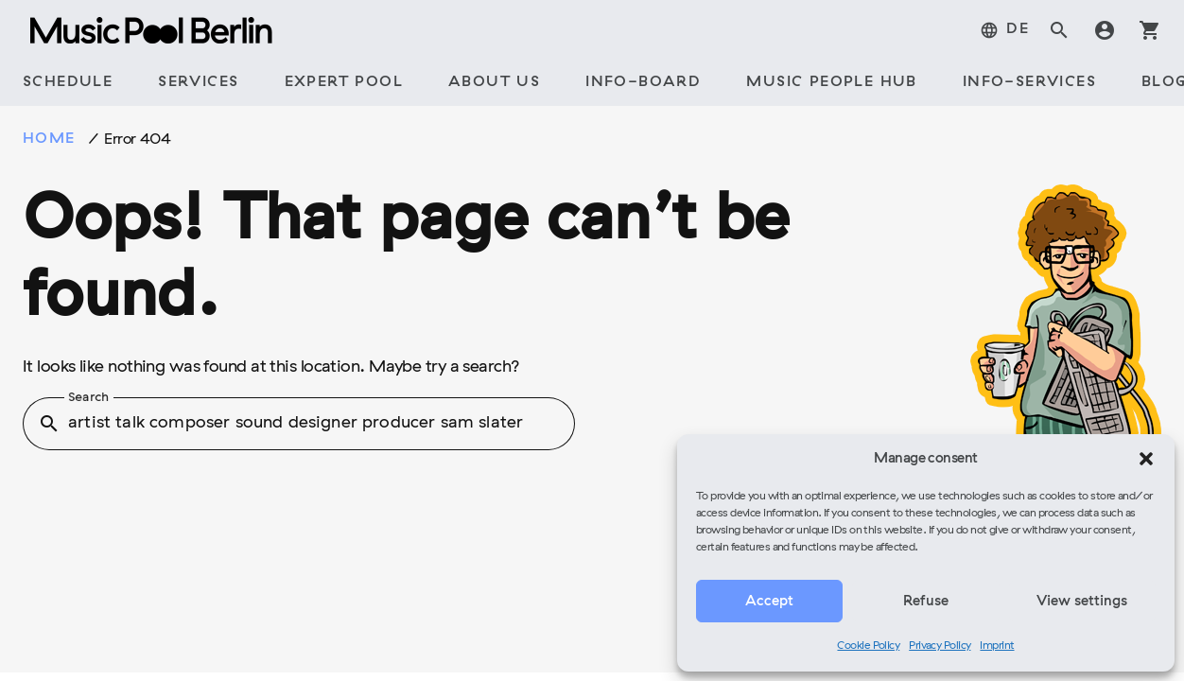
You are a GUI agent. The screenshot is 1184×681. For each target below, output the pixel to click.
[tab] (1004, 30)
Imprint (997, 646)
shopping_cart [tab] (1150, 30)
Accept (769, 601)
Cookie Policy (868, 646)
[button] (1146, 458)
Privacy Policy (939, 646)
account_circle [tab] (1104, 30)
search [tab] (1059, 30)
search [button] (49, 423)
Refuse (926, 601)
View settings (1081, 601)
